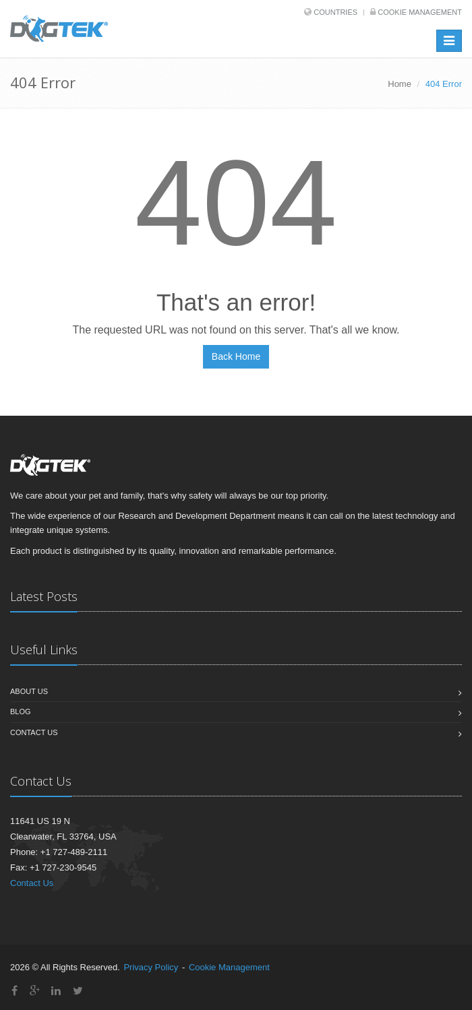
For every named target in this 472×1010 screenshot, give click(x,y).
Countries (335, 12)
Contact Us (34, 732)
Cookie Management (420, 12)
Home (399, 84)
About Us (29, 691)
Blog (20, 711)
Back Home (236, 356)
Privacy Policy (150, 967)
